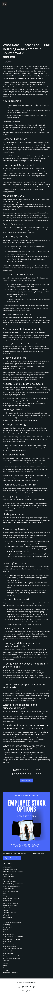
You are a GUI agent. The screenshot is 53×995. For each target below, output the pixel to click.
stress (5, 965)
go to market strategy (10, 891)
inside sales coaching (10, 903)
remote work (7, 927)
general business (9, 888)
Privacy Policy (26, 991)
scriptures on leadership (11, 958)
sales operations (8, 951)
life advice (5, 57)
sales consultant (8, 934)
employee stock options (11, 886)
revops (5, 929)
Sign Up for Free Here (12, 858)
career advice (7, 874)
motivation (6, 920)
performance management (12, 922)
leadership (6, 910)
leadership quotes (9, 912)
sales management (9, 946)
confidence (6, 879)
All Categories (7, 867)
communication (8, 876)
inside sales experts (10, 905)
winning (6, 970)
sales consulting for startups (13, 936)
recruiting (6, 924)
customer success (9, 881)
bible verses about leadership (13, 872)
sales (4, 932)
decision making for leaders (13, 884)
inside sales (7, 900)
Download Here (26, 780)
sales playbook (8, 953)
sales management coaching (13, 948)
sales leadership (8, 944)
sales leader (7, 941)
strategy (6, 963)
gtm (4, 893)
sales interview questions (11, 939)
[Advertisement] (26, 22)
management (7, 917)
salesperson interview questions (14, 956)
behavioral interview (10, 869)
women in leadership (10, 973)
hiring (5, 896)
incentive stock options (11, 898)
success (12, 57)
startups (6, 961)
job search (6, 908)
